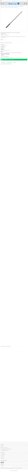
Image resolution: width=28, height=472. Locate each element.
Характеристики (9, 62)
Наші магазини (3, 454)
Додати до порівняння (9, 42)
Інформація (3, 62)
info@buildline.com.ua (5, 450)
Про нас (2, 457)
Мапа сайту (2, 458)
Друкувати (3, 42)
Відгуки (15, 62)
